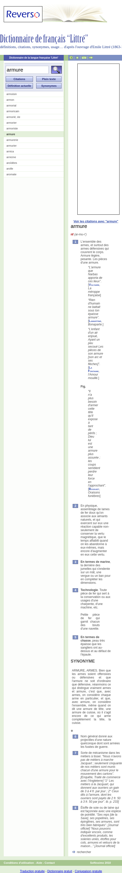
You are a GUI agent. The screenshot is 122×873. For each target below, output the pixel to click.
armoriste (12, 128)
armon (10, 99)
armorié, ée (13, 116)
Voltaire (94, 285)
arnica (10, 151)
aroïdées (11, 162)
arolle (9, 168)
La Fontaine (93, 369)
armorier (11, 122)
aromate (11, 174)
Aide (39, 862)
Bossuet (94, 489)
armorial (11, 105)
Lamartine (95, 321)
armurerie (12, 139)
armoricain (12, 111)
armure (10, 134)
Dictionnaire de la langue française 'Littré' (33, 57)
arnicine (11, 157)
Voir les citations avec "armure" (95, 221)
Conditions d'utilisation (19, 862)
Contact (50, 862)
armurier (11, 145)
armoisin (11, 94)
